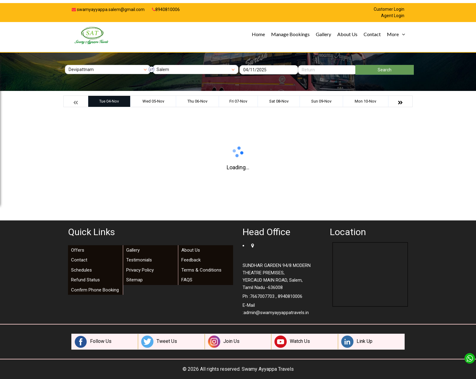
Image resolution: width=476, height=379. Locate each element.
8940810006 (166, 9)
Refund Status (85, 280)
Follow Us (93, 342)
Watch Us (292, 342)
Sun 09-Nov (321, 101)
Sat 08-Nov (279, 101)
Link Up (356, 342)
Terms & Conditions (201, 270)
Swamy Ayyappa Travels (268, 369)
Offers (77, 250)
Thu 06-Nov (197, 101)
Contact (372, 34)
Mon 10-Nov (365, 101)
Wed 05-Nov (153, 101)
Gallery (323, 34)
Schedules (81, 270)
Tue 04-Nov (109, 101)
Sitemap (134, 280)
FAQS (186, 280)
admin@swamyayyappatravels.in (276, 312)
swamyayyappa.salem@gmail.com (108, 9)
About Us (347, 34)
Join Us (224, 342)
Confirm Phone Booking (95, 290)
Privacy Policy (140, 270)
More (393, 34)
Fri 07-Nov (238, 101)
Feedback (191, 260)
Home (258, 34)
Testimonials (139, 260)
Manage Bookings (290, 34)
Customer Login (389, 9)
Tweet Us (159, 342)
